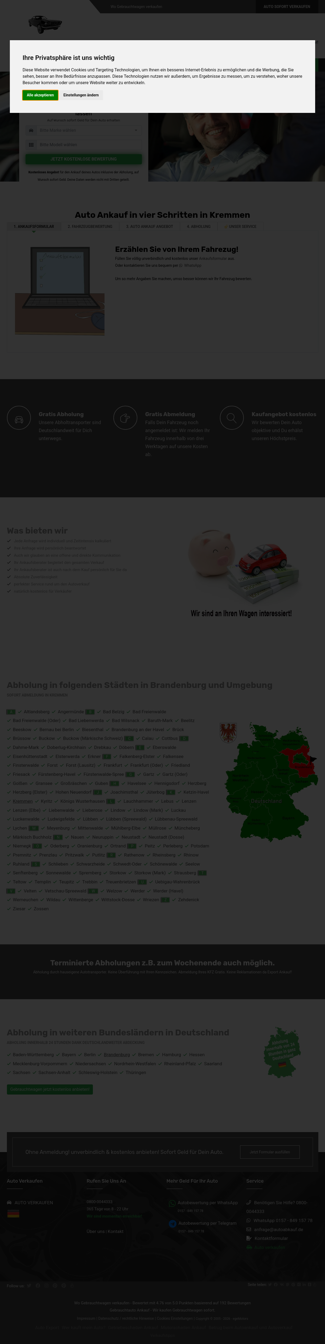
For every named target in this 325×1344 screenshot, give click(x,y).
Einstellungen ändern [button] (81, 95)
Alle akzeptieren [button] (40, 95)
